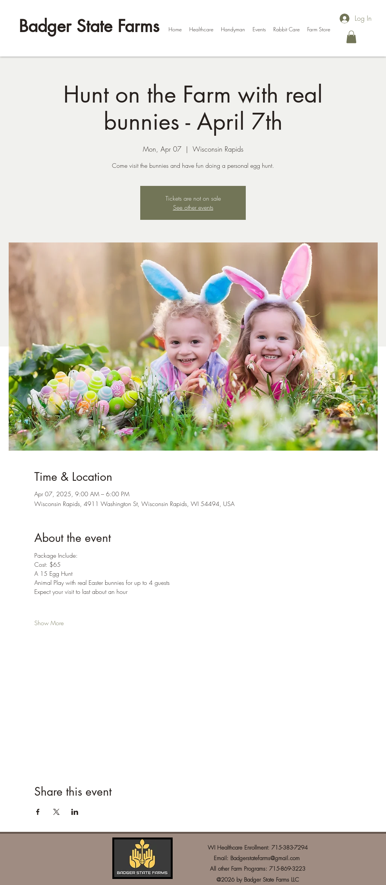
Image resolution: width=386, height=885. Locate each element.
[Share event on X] (56, 812)
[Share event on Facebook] (37, 812)
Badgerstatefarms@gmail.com (265, 858)
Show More (49, 623)
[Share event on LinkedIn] (74, 812)
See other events (193, 207)
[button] (351, 37)
